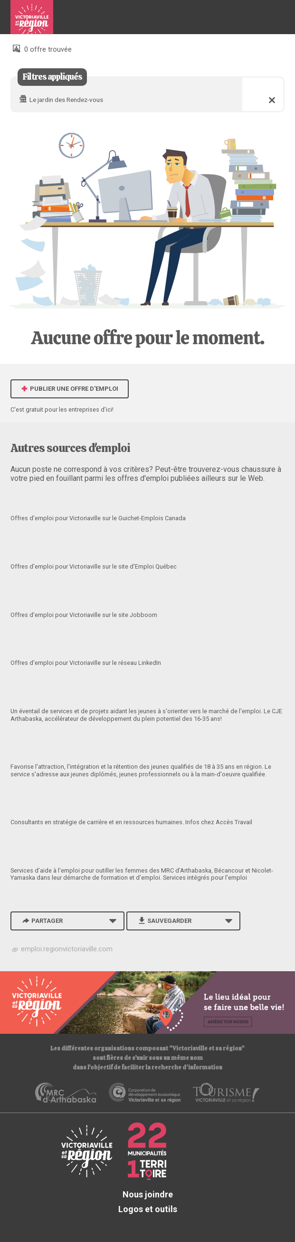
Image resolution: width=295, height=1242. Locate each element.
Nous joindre (148, 1194)
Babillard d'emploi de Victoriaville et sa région (31, 21)
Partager (42, 920)
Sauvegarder (164, 920)
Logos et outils (147, 1209)
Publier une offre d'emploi (70, 388)
